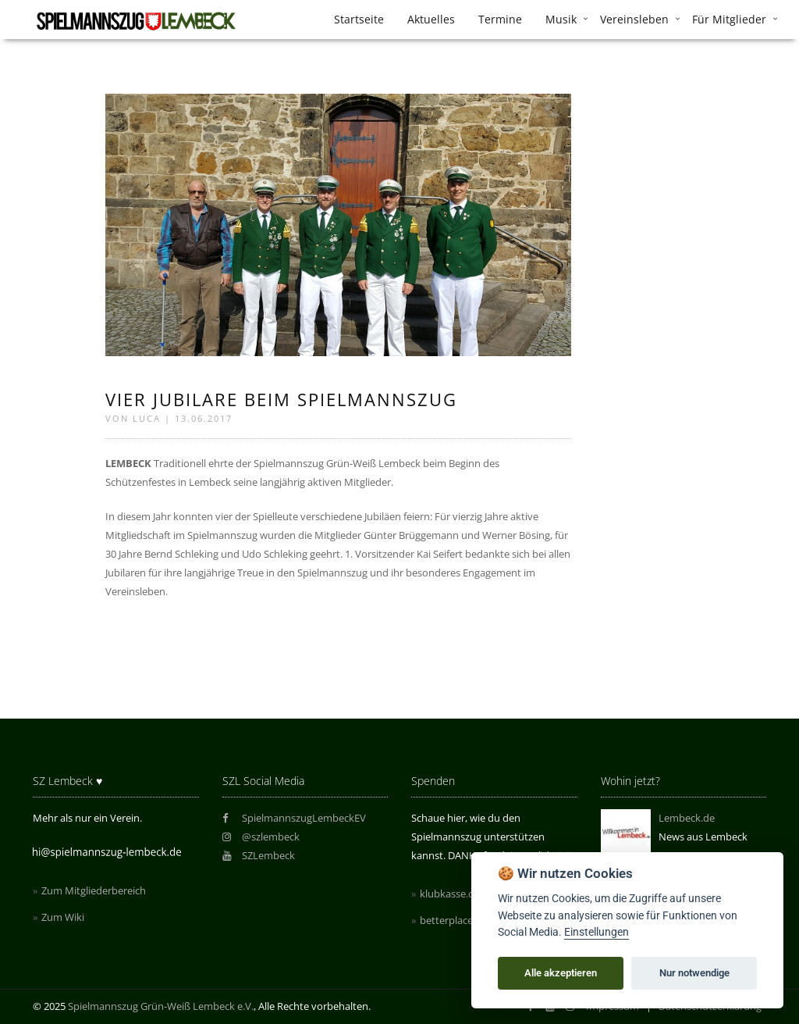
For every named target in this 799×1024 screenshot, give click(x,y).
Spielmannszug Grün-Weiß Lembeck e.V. (161, 1006)
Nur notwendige (694, 973)
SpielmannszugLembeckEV (294, 818)
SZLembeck (259, 855)
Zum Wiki (62, 917)
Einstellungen (596, 932)
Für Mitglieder (729, 19)
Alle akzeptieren (560, 973)
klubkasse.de (450, 894)
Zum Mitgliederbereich (93, 890)
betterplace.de (453, 920)
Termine (500, 19)
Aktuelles (431, 19)
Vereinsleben (634, 19)
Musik (561, 19)
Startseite (359, 19)
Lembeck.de (687, 818)
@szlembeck (261, 837)
